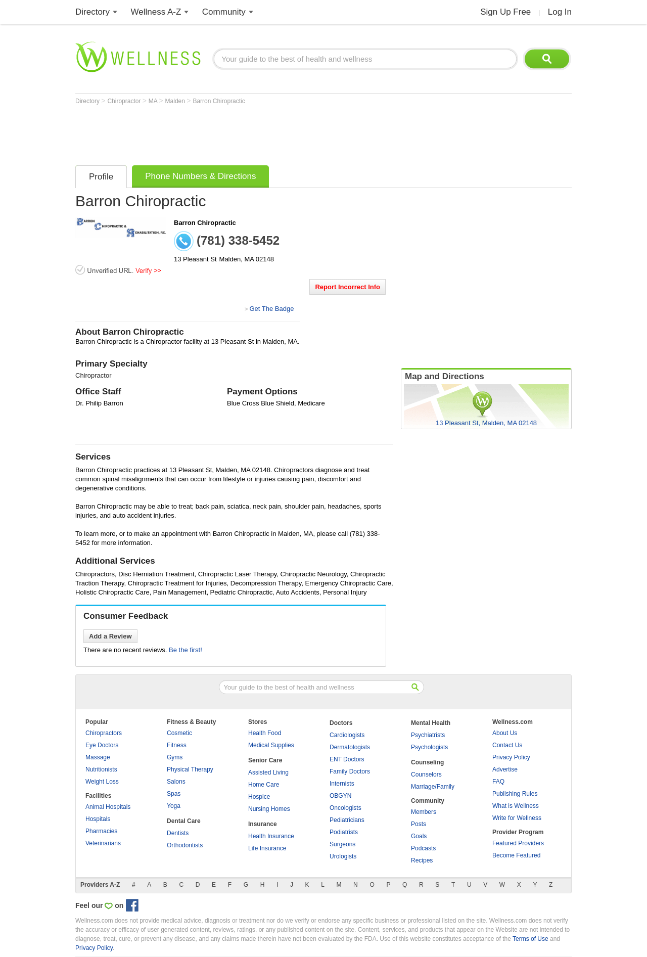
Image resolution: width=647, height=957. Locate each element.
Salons (176, 781)
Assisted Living (268, 772)
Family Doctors (350, 771)
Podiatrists (344, 832)
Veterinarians (103, 843)
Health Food (264, 733)
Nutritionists (101, 769)
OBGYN (340, 795)
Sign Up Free (505, 12)
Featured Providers (518, 843)
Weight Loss (102, 781)
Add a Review (110, 636)
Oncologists (345, 807)
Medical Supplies (271, 745)
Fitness (177, 745)
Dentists (178, 833)
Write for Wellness (516, 818)
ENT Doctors (347, 759)
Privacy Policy (511, 757)
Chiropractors (103, 733)
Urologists (343, 856)
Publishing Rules (514, 793)
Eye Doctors (101, 745)
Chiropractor (124, 101)
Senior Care (265, 760)
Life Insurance (267, 848)
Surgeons (342, 844)
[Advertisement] (259, 132)
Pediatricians (347, 820)
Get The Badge (271, 308)
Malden (176, 101)
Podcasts (423, 848)
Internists (342, 783)
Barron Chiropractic (219, 101)
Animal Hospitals (107, 806)
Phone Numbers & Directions (200, 176)
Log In (560, 12)
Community (224, 12)
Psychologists (429, 747)
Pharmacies (101, 831)
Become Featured (516, 855)
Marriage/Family (432, 786)
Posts (418, 824)
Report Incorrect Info (347, 287)
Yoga (173, 805)
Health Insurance (271, 836)
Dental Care (184, 821)
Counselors (426, 774)
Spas (173, 793)
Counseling (427, 762)
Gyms (174, 757)
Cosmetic (179, 733)
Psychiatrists (428, 735)
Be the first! (185, 650)
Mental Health (430, 722)
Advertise (505, 769)
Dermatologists (350, 747)
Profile (101, 176)
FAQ (498, 781)
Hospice (259, 796)
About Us (504, 733)
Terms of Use (530, 938)
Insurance (262, 824)
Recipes (422, 860)
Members (423, 811)
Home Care (263, 784)
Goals (419, 836)
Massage (97, 757)
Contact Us (507, 745)
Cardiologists (347, 735)
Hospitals (97, 819)
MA (154, 101)
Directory (92, 12)
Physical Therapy (190, 769)
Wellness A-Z (156, 12)
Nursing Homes (269, 808)
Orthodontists (185, 845)
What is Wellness (515, 805)
